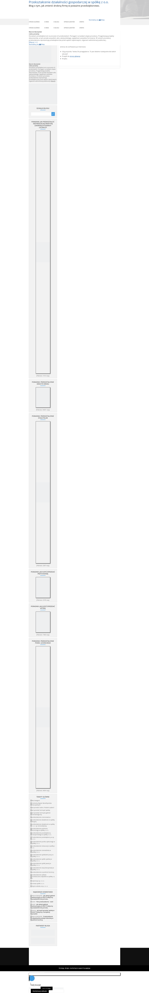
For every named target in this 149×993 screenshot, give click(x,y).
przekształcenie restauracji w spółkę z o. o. (43, 847)
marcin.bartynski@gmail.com (40, 962)
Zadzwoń (41, 972)
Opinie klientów (69, 22)
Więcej (53, 81)
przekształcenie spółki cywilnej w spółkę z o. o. (42, 860)
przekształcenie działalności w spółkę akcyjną (43, 820)
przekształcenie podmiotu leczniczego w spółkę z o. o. (40, 829)
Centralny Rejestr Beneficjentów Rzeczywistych (42, 804)
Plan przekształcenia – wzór (44, 902)
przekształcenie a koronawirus (41, 817)
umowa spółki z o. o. (38, 883)
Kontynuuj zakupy (40, 991)
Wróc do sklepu (46, 988)
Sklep (102, 20)
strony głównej (75, 56)
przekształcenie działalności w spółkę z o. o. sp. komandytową (43, 825)
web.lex (87, 968)
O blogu (56, 22)
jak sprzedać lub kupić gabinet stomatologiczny (41, 813)
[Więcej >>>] (33, 42)
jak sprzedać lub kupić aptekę (41, 810)
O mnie (46, 22)
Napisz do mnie (33, 972)
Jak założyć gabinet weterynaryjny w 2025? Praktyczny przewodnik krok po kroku (43, 897)
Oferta (81, 22)
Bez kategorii (36, 800)
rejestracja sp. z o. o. (38, 881)
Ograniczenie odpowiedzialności (111, 952)
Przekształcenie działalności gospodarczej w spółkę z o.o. (69, 2)
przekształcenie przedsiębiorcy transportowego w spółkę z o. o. (42, 834)
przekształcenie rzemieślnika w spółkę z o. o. (41, 851)
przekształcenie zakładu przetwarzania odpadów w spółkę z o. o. (43, 876)
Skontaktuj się (94, 20)
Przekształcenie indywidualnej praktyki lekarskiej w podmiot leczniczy (42, 918)
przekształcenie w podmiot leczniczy (43, 872)
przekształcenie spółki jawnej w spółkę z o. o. (41, 864)
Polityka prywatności (108, 950)
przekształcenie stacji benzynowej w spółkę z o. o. (43, 868)
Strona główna (34, 22)
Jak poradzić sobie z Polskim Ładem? (43, 807)
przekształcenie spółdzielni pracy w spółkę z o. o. (42, 855)
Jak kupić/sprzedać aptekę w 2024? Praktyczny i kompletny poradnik (43, 912)
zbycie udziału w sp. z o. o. (40, 886)
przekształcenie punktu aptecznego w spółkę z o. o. (43, 842)
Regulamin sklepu (107, 954)
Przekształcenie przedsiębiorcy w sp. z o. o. (43, 838)
